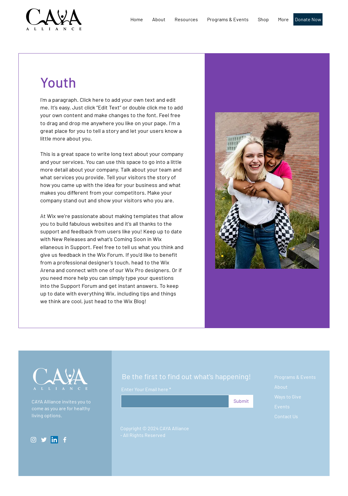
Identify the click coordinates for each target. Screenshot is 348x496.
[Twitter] (44, 439)
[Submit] (241, 401)
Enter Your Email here (144, 389)
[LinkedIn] (54, 439)
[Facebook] (64, 439)
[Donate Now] (308, 19)
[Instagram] (33, 439)
